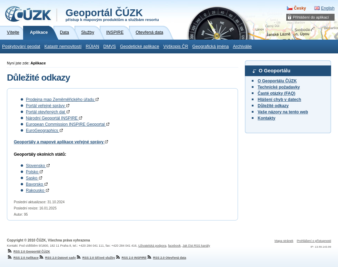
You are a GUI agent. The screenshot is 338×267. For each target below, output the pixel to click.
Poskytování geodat (21, 46)
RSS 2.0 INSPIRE (131, 257)
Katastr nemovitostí (63, 46)
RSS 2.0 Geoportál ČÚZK (28, 251)
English (328, 8)
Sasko (34, 178)
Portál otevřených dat (48, 112)
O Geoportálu (274, 70)
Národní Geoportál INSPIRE (54, 118)
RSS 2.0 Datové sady (57, 257)
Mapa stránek (284, 241)
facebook (174, 245)
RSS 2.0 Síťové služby (95, 257)
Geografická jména (210, 46)
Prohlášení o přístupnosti (314, 241)
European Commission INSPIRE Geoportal (67, 124)
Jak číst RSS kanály (196, 245)
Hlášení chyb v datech (279, 99)
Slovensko (38, 165)
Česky (300, 8)
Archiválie (242, 46)
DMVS (109, 46)
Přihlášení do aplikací (311, 17)
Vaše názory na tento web (283, 112)
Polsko (34, 172)
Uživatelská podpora (152, 245)
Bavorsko (37, 184)
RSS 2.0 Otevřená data (166, 257)
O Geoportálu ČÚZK (277, 81)
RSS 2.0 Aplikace (23, 257)
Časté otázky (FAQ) (276, 93)
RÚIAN (92, 46)
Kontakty (266, 118)
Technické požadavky (279, 87)
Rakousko (37, 190)
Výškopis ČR (175, 46)
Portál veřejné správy (47, 105)
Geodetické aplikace (139, 46)
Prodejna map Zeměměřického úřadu (62, 99)
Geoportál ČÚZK (112, 14)
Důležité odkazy (273, 105)
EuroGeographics (44, 130)
